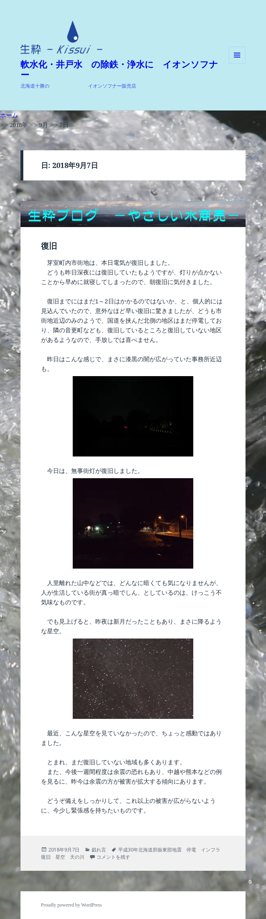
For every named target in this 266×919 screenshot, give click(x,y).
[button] (61, 37)
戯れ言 (99, 849)
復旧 (49, 246)
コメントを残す (113, 857)
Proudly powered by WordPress (71, 905)
